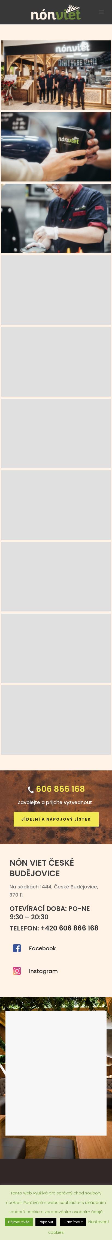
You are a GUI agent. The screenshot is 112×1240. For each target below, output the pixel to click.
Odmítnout (73, 1222)
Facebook (42, 948)
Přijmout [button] (46, 1222)
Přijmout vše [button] (19, 1222)
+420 (69, 928)
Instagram (43, 971)
